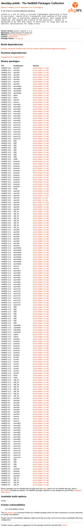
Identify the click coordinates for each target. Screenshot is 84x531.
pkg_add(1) (5, 494)
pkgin (45, 492)
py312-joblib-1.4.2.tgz (41, 199)
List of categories (22, 7)
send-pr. (65, 528)
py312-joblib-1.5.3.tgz (41, 73)
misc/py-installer (33, 52)
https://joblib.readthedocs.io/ (18, 38)
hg (19, 42)
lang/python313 (6, 60)
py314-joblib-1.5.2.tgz (41, 87)
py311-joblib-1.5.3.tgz (41, 71)
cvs (16, 42)
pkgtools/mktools (45, 52)
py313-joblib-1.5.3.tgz (41, 76)
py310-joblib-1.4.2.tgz (41, 194)
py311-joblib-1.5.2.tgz (41, 80)
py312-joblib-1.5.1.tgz (41, 94)
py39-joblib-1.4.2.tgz (40, 203)
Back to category (8, 7)
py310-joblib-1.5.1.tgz (41, 89)
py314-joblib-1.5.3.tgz (41, 78)
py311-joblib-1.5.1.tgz (41, 92)
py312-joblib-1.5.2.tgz (41, 83)
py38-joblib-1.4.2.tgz (40, 201)
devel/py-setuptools (8, 52)
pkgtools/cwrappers (59, 52)
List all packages (36, 7)
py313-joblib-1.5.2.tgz (41, 85)
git (22, 42)
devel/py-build (21, 52)
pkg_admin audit (10, 516)
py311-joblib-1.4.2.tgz (41, 196)
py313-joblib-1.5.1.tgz (41, 96)
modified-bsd (13, 40)
